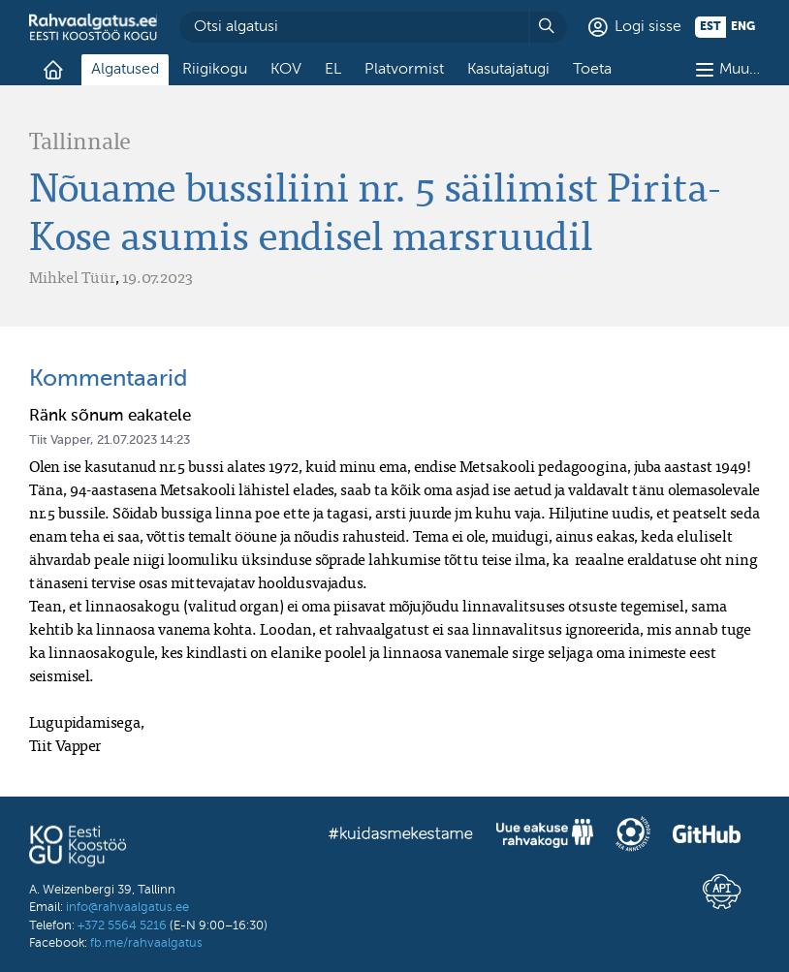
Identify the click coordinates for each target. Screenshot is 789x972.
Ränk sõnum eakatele (110, 416)
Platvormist (404, 70)
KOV (285, 70)
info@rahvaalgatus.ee (127, 907)
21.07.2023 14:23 (143, 440)
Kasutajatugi (508, 70)
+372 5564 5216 (122, 926)
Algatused (125, 70)
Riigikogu (214, 70)
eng (743, 27)
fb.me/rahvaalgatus (146, 943)
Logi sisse (648, 27)
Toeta (592, 70)
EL (333, 70)
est (710, 27)
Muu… (739, 70)
